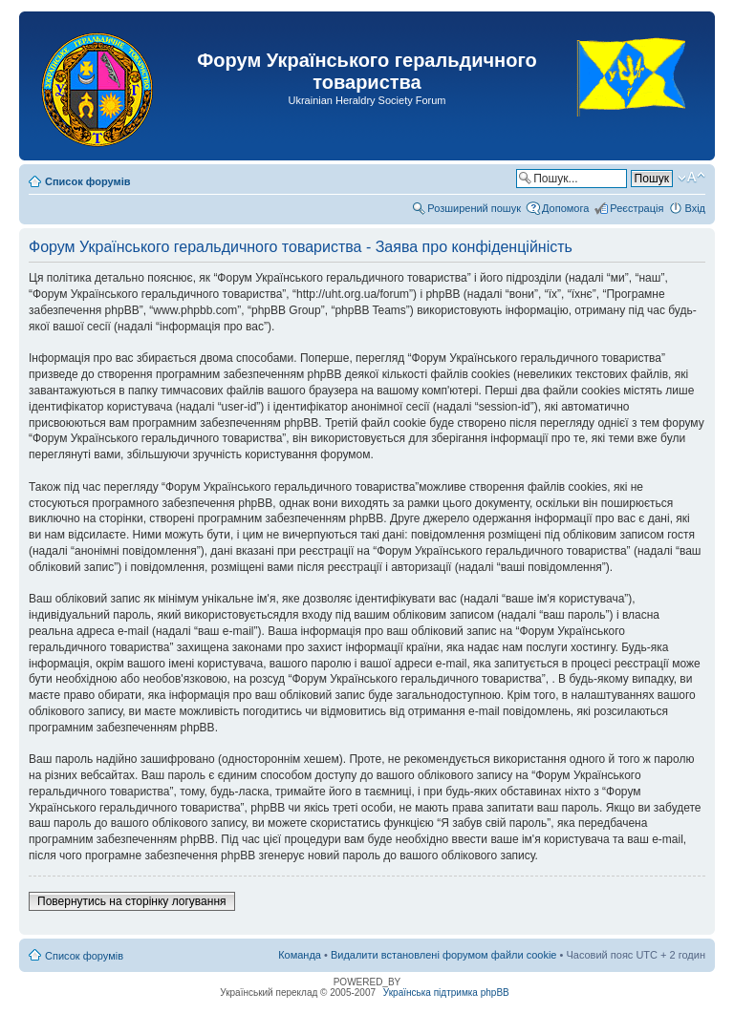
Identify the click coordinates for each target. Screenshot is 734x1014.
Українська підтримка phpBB (446, 992)
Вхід (694, 208)
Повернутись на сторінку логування (132, 901)
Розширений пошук (474, 208)
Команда (299, 955)
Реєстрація (636, 208)
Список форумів (87, 181)
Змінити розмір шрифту (691, 177)
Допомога (565, 208)
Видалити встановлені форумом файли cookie (444, 955)
